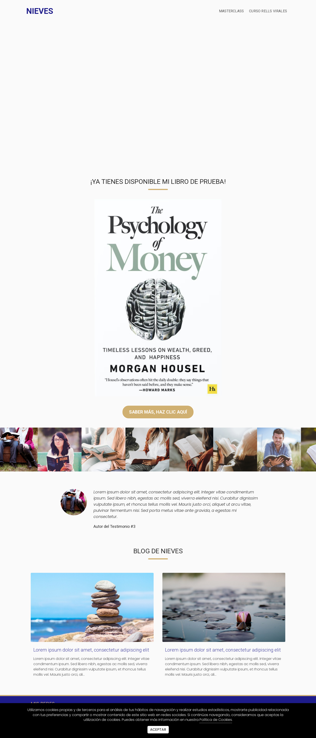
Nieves (39, 11)
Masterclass (231, 11)
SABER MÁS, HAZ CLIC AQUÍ (158, 412)
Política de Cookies (215, 719)
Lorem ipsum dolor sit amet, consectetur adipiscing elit (91, 650)
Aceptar (158, 729)
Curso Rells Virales (268, 11)
